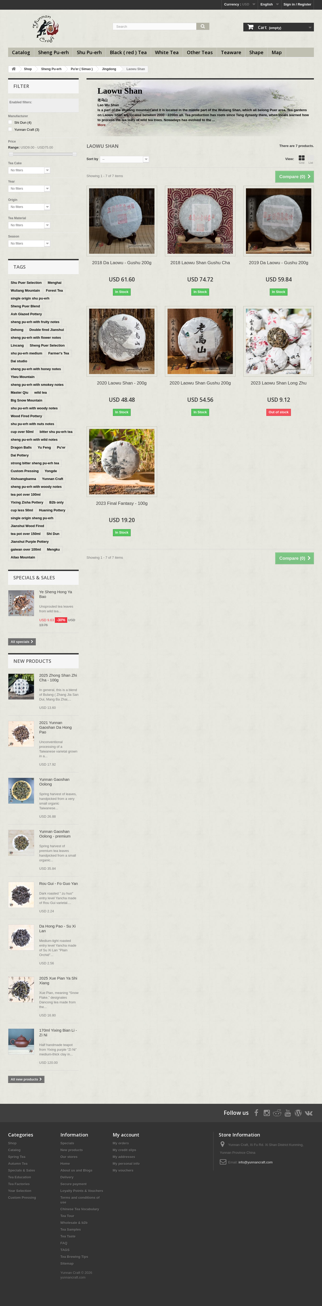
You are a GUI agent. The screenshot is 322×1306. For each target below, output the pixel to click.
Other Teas (200, 52)
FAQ (63, 1243)
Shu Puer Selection (26, 283)
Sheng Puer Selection (47, 345)
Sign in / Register (297, 4)
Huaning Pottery (52, 510)
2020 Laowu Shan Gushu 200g (200, 383)
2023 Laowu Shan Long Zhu (279, 383)
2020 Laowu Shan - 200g (122, 383)
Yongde (51, 471)
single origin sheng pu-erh (32, 518)
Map (277, 52)
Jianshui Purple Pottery (30, 542)
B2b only (56, 502)
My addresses (124, 1157)
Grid (301, 159)
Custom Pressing (25, 471)
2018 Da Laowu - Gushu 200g (122, 262)
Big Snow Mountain (26, 400)
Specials (67, 1143)
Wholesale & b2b (74, 1223)
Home (65, 1164)
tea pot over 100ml (26, 494)
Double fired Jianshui (46, 330)
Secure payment (73, 1184)
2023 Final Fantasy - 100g (122, 503)
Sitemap (67, 1263)
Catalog (21, 52)
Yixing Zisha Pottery (27, 502)
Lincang (17, 345)
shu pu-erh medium (26, 353)
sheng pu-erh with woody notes (36, 487)
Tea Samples (70, 1229)
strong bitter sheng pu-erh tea (35, 463)
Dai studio (19, 361)
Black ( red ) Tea (128, 52)
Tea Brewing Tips (74, 1257)
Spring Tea (16, 1157)
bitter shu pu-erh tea (55, 432)
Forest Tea (54, 290)
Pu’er (61, 447)
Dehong (17, 330)
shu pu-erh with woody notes (34, 408)
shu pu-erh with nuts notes (32, 424)
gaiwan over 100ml (26, 549)
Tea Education (19, 1177)
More (101, 125)
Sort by (92, 159)
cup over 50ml (22, 432)
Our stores (69, 1157)
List (311, 159)
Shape (256, 52)
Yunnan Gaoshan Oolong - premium (55, 833)
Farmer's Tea (58, 353)
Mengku (53, 549)
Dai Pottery (20, 455)
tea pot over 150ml (26, 534)
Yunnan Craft (26, 130)
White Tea (167, 52)
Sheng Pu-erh (53, 52)
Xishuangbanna (23, 479)
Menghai (54, 283)
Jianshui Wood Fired (27, 526)
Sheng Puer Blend (25, 306)
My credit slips (124, 1150)
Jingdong (109, 69)
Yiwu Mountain (22, 377)
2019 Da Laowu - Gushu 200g (278, 262)
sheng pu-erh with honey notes (36, 369)
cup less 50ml (22, 510)
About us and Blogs (76, 1170)
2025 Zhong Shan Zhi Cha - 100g (58, 677)
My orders (121, 1143)
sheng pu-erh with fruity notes (35, 322)
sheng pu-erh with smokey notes (37, 385)
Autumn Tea (17, 1164)
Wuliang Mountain (25, 290)
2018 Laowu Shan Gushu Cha (200, 262)
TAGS (65, 1250)
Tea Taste (68, 1236)
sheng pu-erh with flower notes (36, 338)
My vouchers (123, 1170)
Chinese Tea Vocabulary (79, 1209)
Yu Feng (44, 447)
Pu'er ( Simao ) (82, 69)
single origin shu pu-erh (30, 298)
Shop (28, 69)
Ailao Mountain (23, 557)
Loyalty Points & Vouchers (81, 1191)
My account (126, 1135)
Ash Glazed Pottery (26, 314)
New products (32, 661)
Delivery (67, 1177)
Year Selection (19, 1191)
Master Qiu (19, 392)
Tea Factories (19, 1184)
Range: (14, 147)
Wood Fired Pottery (26, 416)
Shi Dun (23, 123)
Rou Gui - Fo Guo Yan (58, 883)
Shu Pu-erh (89, 52)
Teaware (231, 52)
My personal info (126, 1164)
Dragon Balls (21, 447)
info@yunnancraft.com (256, 1162)
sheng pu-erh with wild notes (34, 440)
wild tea (40, 392)
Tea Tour (67, 1216)
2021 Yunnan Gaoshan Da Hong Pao (55, 727)
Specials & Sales (34, 577)
